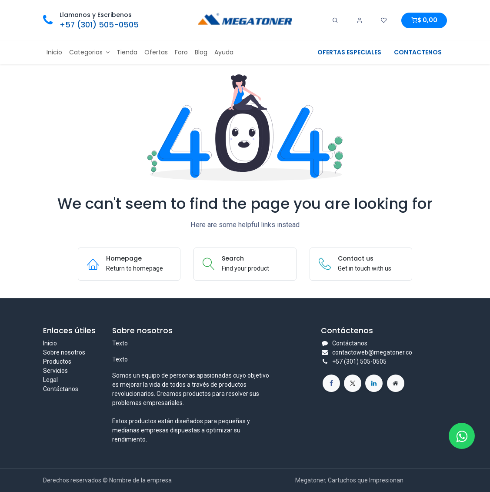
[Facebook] (331, 383)
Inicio (50, 343)
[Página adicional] (395, 383)
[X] (352, 383)
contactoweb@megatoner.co (372, 352)
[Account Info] (360, 20)
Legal (50, 379)
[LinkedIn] (374, 383)
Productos (57, 361)
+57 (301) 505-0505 (99, 25)
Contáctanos (60, 388)
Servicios (55, 370)
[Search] (335, 20)
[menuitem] (54, 52)
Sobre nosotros (64, 352)
